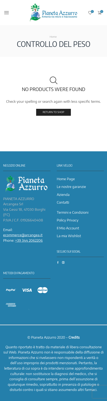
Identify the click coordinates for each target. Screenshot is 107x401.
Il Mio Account (68, 228)
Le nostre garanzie (71, 187)
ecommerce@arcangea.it (22, 235)
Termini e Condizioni (73, 212)
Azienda (63, 195)
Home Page (66, 179)
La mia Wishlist (69, 236)
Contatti (63, 202)
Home (53, 36)
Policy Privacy (67, 220)
